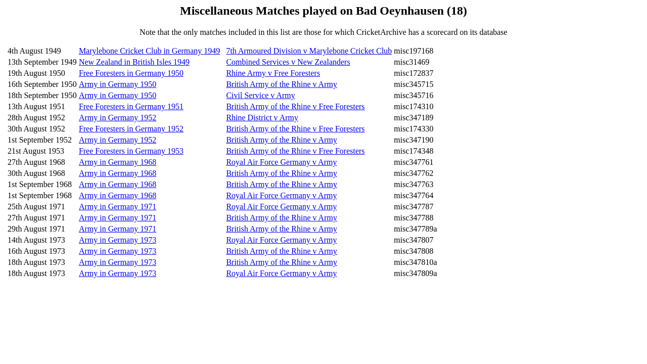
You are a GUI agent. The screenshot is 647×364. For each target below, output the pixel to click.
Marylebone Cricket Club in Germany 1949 (149, 51)
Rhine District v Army (262, 117)
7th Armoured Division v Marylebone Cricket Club (309, 51)
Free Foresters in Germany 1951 (131, 106)
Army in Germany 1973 (117, 240)
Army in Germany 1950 (117, 84)
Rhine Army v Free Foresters (273, 73)
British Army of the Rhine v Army (281, 84)
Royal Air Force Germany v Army (281, 162)
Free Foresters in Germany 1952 (131, 128)
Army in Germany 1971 (117, 206)
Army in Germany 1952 (117, 117)
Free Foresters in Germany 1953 (131, 151)
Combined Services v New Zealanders (288, 62)
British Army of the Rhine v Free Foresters (295, 106)
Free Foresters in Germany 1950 (131, 73)
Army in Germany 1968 (117, 162)
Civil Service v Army (260, 95)
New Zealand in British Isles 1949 (134, 62)
